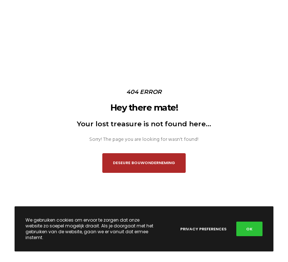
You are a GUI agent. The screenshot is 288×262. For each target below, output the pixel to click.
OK (249, 229)
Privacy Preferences (203, 229)
